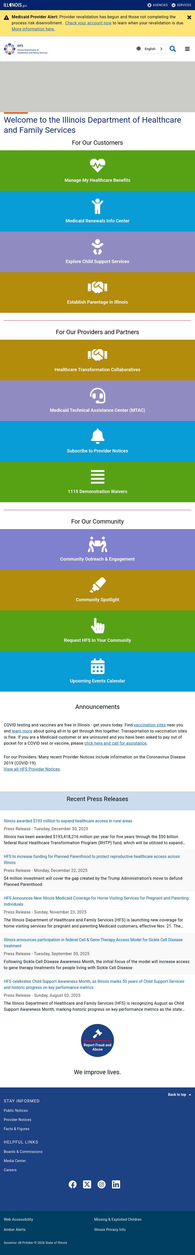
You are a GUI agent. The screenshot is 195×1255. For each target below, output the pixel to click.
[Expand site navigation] (187, 49)
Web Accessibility (18, 1219)
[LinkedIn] (116, 1185)
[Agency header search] (173, 49)
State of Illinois (56, 1243)
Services (181, 5)
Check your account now (88, 23)
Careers (10, 1170)
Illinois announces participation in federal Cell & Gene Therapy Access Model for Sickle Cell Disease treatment (93, 942)
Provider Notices (17, 1120)
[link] (73, 1185)
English (150, 49)
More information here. (33, 29)
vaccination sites (150, 725)
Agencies (158, 5)
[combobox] (154, 49)
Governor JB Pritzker (18, 1243)
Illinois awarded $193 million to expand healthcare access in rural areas (68, 821)
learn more (22, 731)
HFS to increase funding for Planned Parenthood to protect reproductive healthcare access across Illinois (92, 859)
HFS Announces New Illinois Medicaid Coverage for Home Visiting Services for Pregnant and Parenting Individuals (96, 901)
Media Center (15, 1161)
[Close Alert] (189, 18)
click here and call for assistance (115, 743)
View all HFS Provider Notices (32, 769)
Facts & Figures (16, 1129)
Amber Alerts (15, 1230)
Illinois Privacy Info (110, 1230)
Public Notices (16, 1111)
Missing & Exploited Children (117, 1219)
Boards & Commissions (23, 1152)
